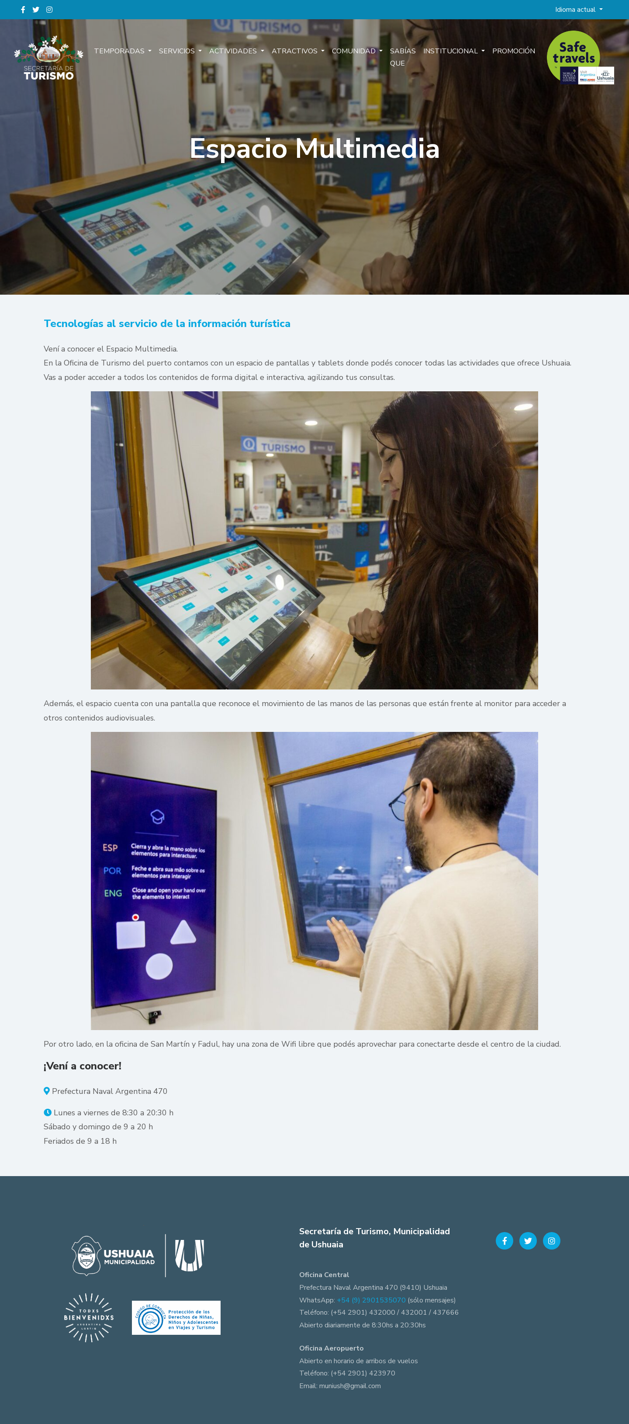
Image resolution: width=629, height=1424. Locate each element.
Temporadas (121, 51)
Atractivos (295, 51)
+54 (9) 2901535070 (371, 1300)
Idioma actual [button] (576, 9)
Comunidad (354, 51)
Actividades (234, 51)
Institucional (451, 51)
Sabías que (402, 58)
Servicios (178, 51)
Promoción (512, 51)
